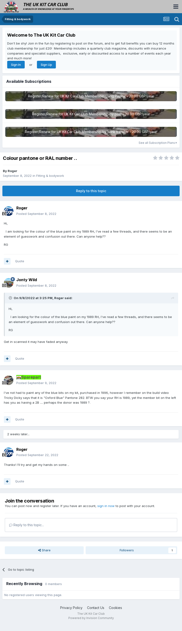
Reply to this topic (91, 191)
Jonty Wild (26, 279)
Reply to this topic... (26, 525)
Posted (36, 214)
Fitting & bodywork (50, 176)
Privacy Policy (71, 608)
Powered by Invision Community (91, 618)
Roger (12, 171)
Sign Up (46, 65)
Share (44, 550)
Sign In (16, 65)
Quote (19, 261)
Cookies (115, 608)
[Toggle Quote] (11, 298)
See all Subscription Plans (158, 143)
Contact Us (95, 608)
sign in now (106, 506)
